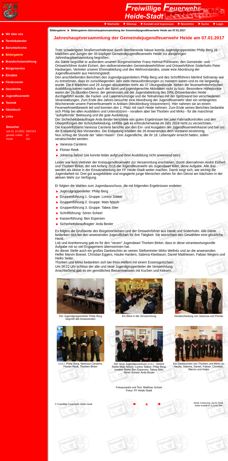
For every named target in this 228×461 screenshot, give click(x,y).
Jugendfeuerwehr (17, 96)
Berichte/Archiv (16, 48)
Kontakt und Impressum (158, 24)
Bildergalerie (14, 54)
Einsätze (11, 75)
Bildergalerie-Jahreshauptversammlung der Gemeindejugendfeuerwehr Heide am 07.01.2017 (128, 30)
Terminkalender (16, 41)
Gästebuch (13, 109)
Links (9, 116)
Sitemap (131, 24)
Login (219, 24)
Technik (11, 102)
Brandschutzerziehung (21, 61)
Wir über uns (14, 34)
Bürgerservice (15, 68)
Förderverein (14, 82)
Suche (204, 24)
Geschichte (13, 89)
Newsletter (187, 24)
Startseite (113, 24)
